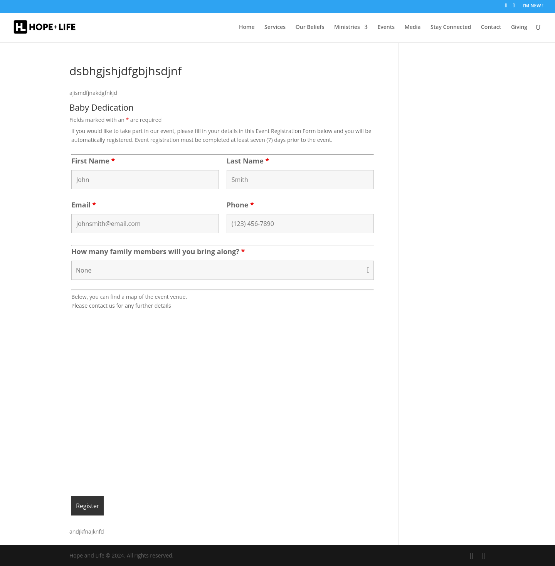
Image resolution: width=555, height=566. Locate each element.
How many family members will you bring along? (158, 251)
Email (83, 204)
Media (413, 27)
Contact (491, 27)
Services (275, 27)
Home (247, 27)
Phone (240, 204)
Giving (519, 27)
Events (386, 27)
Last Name (248, 160)
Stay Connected (451, 27)
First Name (93, 160)
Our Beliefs (310, 27)
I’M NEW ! (533, 6)
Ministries (347, 27)
